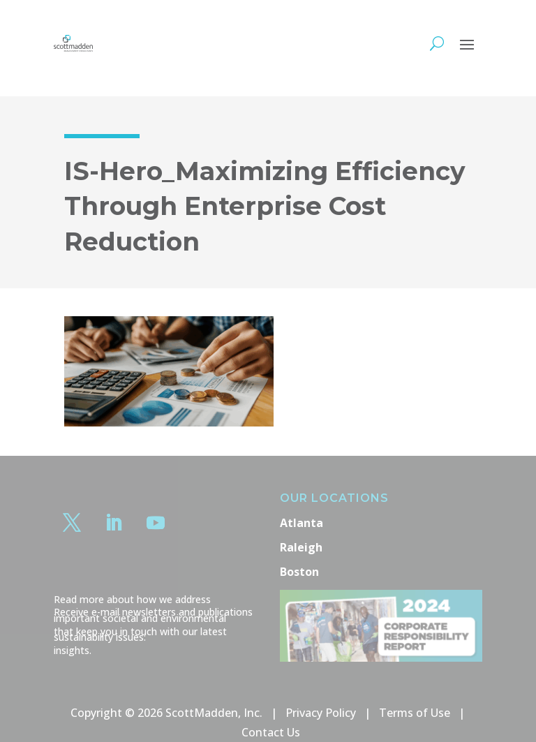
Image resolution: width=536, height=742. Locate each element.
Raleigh (301, 547)
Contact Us (270, 732)
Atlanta (301, 522)
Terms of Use (414, 712)
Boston (299, 571)
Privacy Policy (320, 712)
